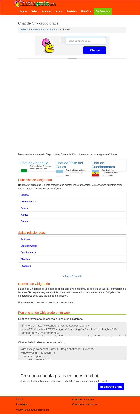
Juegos (24, 214)
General (25, 221)
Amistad (46, 11)
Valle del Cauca (29, 246)
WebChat (86, 11)
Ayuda (19, 399)
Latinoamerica (28, 201)
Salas (34, 11)
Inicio (23, 11)
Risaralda (26, 265)
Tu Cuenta (103, 11)
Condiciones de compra (85, 404)
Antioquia (26, 239)
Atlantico (25, 259)
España (25, 195)
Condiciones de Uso (83, 399)
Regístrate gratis (111, 386)
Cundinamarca (28, 252)
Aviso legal (22, 404)
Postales (72, 11)
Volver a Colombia (72, 276)
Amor (59, 11)
